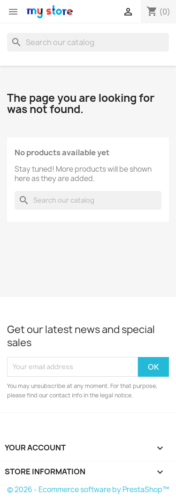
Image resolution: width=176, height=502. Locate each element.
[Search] (88, 42)
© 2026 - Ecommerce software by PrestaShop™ (88, 489)
